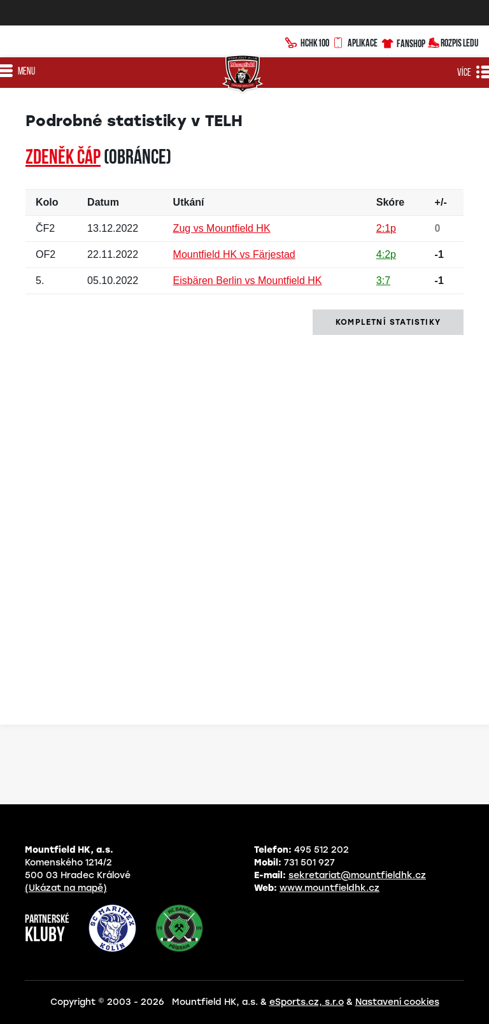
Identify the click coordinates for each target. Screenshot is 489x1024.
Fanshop (402, 41)
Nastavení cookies (397, 1002)
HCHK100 (307, 41)
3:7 (383, 280)
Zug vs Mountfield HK (222, 228)
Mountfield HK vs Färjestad (234, 254)
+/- (441, 202)
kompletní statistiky (388, 322)
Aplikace (355, 41)
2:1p (386, 228)
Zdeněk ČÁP (63, 158)
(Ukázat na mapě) (66, 888)
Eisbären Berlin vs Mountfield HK (247, 280)
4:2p (386, 254)
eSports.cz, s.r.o (306, 1002)
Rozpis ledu (453, 41)
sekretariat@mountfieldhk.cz (357, 875)
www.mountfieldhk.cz (329, 888)
